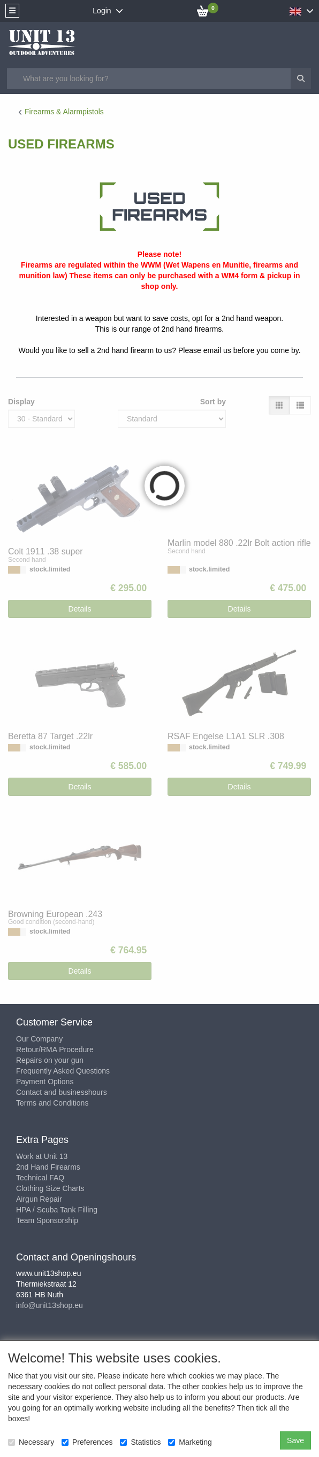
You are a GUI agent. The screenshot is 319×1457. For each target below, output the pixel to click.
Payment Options (44, 1081)
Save (295, 1440)
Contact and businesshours (61, 1092)
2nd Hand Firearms (48, 1167)
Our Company (39, 1039)
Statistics (140, 1442)
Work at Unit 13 (41, 1156)
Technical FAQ (40, 1177)
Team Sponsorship (47, 1220)
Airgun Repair (39, 1199)
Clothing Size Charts (50, 1188)
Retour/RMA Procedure (55, 1049)
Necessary (31, 1442)
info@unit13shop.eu (49, 1305)
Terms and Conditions (52, 1103)
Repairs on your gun (49, 1060)
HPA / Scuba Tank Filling (56, 1209)
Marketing (189, 1442)
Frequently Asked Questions (63, 1071)
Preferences (87, 1442)
